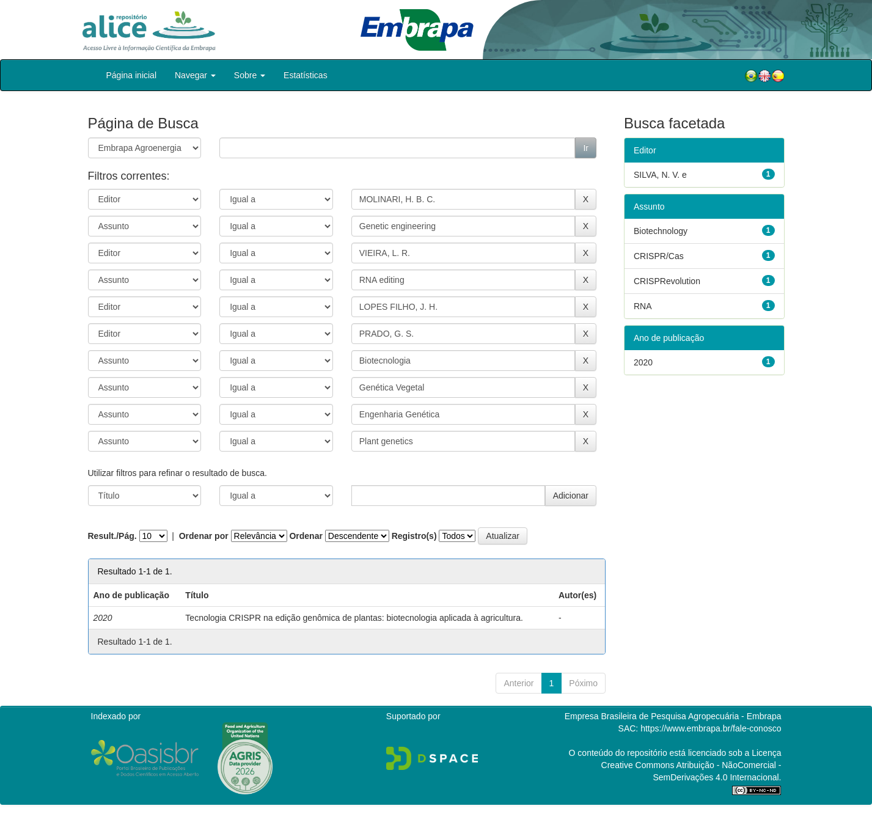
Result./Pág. (112, 536)
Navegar (195, 75)
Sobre (249, 75)
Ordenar (305, 536)
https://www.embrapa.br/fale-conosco (710, 728)
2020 (643, 362)
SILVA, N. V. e (660, 175)
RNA (643, 306)
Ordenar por (204, 536)
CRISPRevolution (667, 281)
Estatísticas (306, 75)
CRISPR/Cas (659, 256)
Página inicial (131, 75)
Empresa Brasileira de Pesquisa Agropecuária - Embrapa (673, 716)
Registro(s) (414, 536)
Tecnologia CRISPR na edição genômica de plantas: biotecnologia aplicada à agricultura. (354, 618)
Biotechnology (660, 231)
